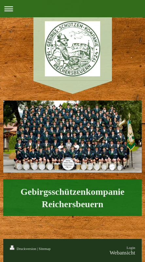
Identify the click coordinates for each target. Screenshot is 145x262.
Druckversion (23, 249)
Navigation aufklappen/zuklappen (72, 9)
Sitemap (44, 249)
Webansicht (122, 253)
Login (131, 248)
